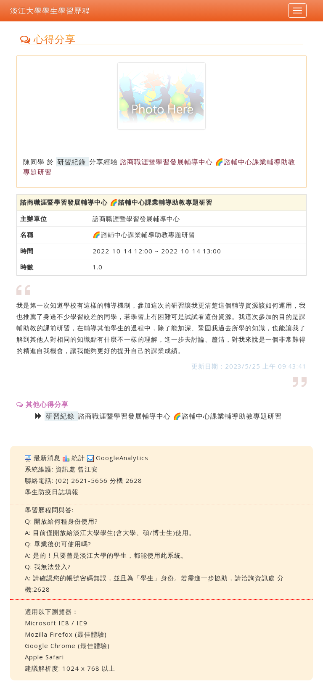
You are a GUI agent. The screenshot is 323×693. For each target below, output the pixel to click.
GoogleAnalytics (122, 457)
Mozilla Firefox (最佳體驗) (66, 634)
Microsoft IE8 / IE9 (56, 623)
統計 (78, 457)
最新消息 (47, 457)
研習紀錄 (71, 161)
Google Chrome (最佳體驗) (67, 645)
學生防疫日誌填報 (52, 491)
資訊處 (66, 469)
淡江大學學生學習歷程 (50, 10)
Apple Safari (44, 657)
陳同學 (34, 161)
